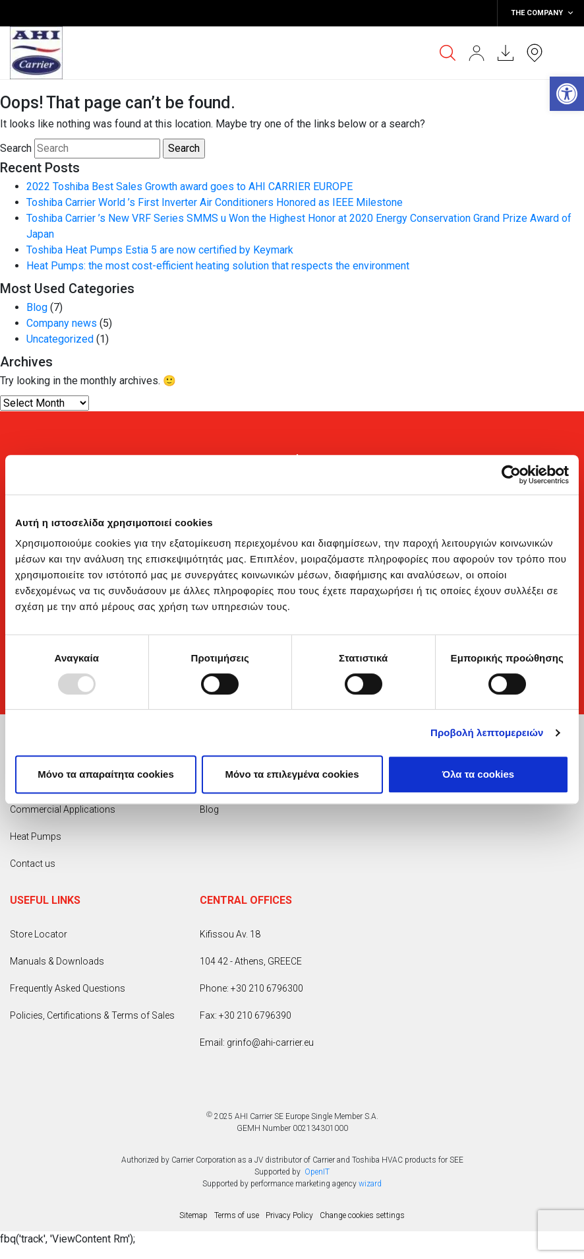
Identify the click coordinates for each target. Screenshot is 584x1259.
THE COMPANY (542, 13)
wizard (370, 1183)
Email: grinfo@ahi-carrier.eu (257, 1042)
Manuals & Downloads (57, 961)
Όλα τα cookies (478, 774)
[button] (567, 94)
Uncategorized (60, 339)
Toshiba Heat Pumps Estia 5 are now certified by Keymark (159, 250)
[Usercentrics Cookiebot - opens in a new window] (511, 475)
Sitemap (193, 1215)
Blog (36, 307)
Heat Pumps (35, 836)
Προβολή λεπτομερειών (487, 732)
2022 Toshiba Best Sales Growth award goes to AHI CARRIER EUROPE (189, 186)
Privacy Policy (289, 1215)
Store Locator (38, 934)
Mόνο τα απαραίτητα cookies (106, 774)
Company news (61, 323)
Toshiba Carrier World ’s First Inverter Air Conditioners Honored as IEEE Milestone (214, 202)
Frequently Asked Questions (67, 988)
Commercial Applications (62, 809)
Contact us (32, 863)
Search (16, 148)
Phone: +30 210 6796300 (251, 988)
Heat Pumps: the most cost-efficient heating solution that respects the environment (217, 265)
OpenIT (317, 1171)
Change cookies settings (362, 1215)
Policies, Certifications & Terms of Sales (92, 1015)
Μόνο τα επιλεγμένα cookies (292, 774)
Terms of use (236, 1215)
